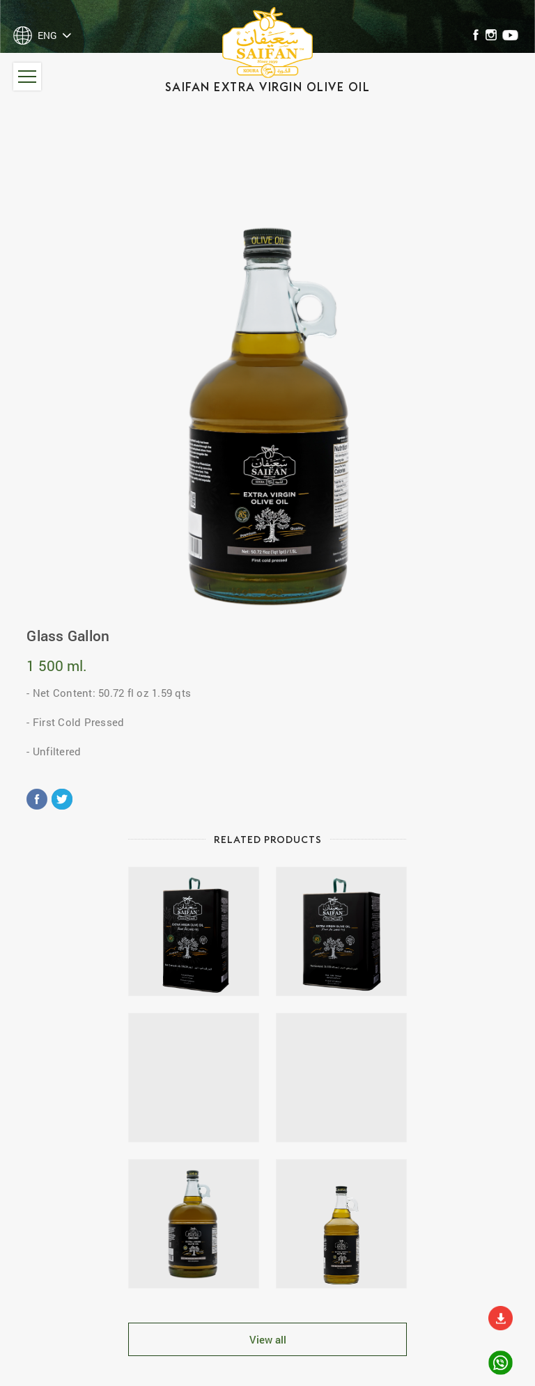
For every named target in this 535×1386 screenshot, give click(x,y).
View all (267, 1339)
